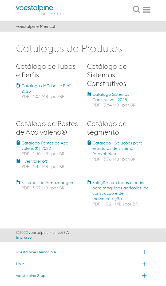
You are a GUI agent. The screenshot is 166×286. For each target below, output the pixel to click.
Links (20, 263)
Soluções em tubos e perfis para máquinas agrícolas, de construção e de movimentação (120, 190)
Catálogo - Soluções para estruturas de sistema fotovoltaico (117, 148)
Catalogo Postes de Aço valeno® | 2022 (44, 145)
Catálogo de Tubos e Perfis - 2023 (48, 88)
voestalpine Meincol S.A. (36, 252)
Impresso (24, 237)
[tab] (137, 10)
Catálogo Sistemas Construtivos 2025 (110, 96)
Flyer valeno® (34, 161)
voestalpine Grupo (32, 275)
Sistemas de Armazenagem (47, 182)
